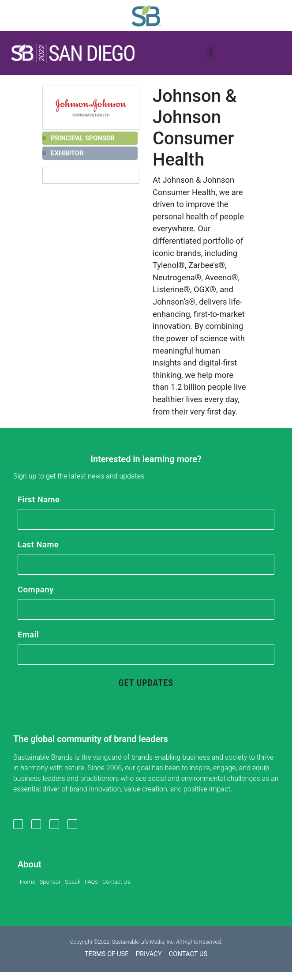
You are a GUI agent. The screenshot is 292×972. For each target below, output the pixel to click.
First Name (39, 499)
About (29, 864)
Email (28, 634)
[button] (73, 53)
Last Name (38, 544)
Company (36, 589)
